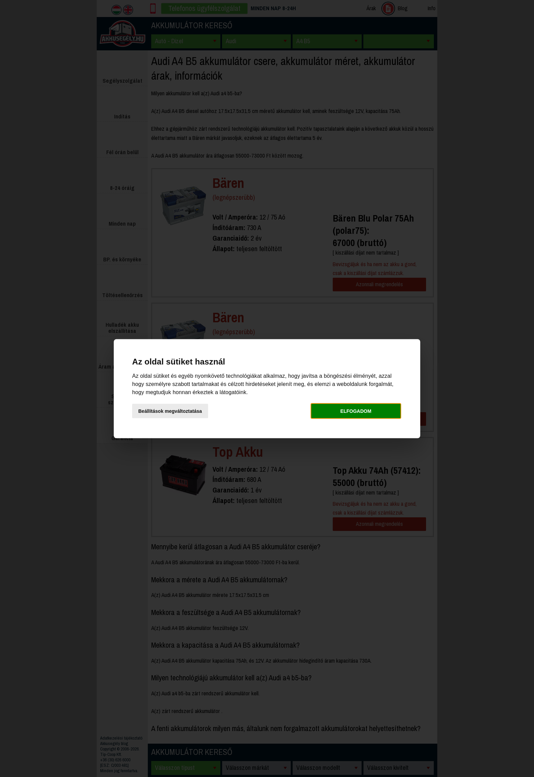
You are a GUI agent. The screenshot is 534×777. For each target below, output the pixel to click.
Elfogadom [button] (355, 411)
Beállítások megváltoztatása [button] (170, 411)
